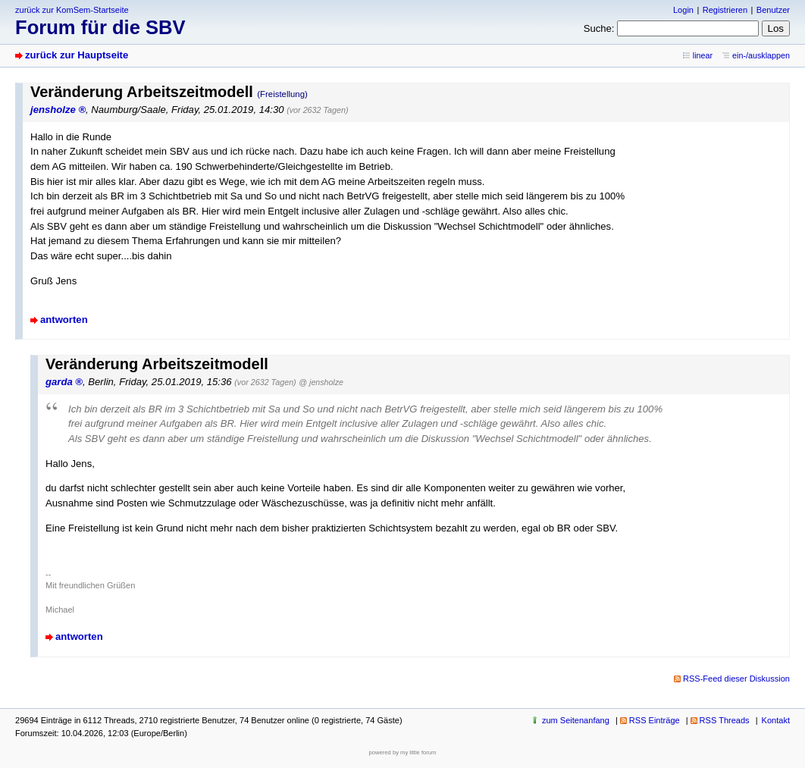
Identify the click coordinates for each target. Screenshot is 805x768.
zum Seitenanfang (575, 720)
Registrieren (725, 9)
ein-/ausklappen (761, 55)
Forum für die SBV (100, 27)
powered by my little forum (403, 752)
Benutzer (773, 9)
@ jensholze (321, 382)
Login (683, 9)
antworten (64, 319)
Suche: (599, 28)
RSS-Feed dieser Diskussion (736, 678)
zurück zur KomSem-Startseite (72, 9)
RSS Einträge (654, 720)
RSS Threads (725, 720)
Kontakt (776, 720)
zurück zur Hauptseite (76, 55)
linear (703, 55)
